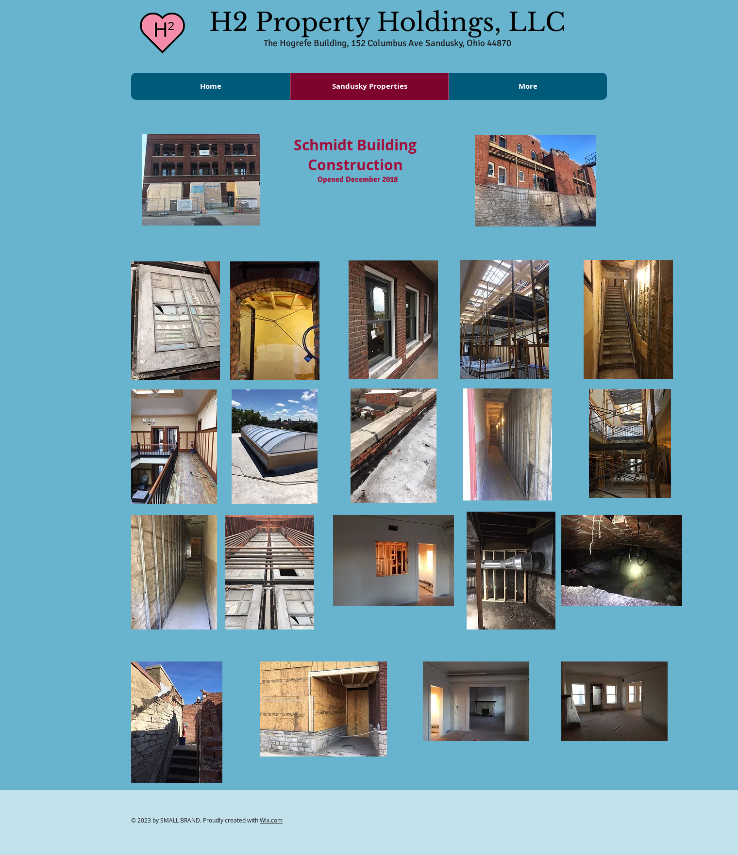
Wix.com (271, 820)
